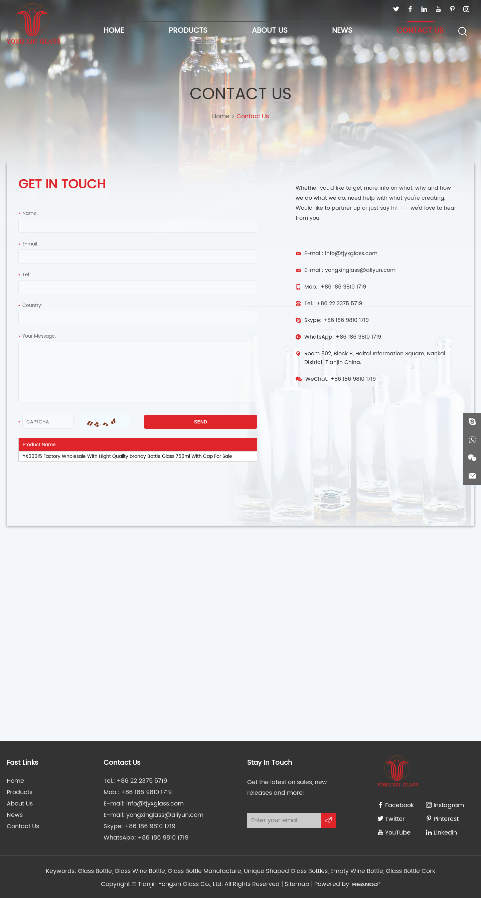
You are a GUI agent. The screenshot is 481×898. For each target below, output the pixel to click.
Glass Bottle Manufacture (203, 871)
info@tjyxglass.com (351, 253)
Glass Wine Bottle (139, 871)
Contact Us (420, 30)
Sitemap (297, 884)
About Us (270, 30)
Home (114, 30)
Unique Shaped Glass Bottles (285, 871)
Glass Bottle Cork (409, 871)
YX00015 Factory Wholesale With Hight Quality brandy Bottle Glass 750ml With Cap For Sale (127, 456)
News (342, 30)
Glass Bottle (95, 871)
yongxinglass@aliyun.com (360, 270)
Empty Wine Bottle (356, 871)
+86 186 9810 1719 (346, 320)
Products (188, 30)
